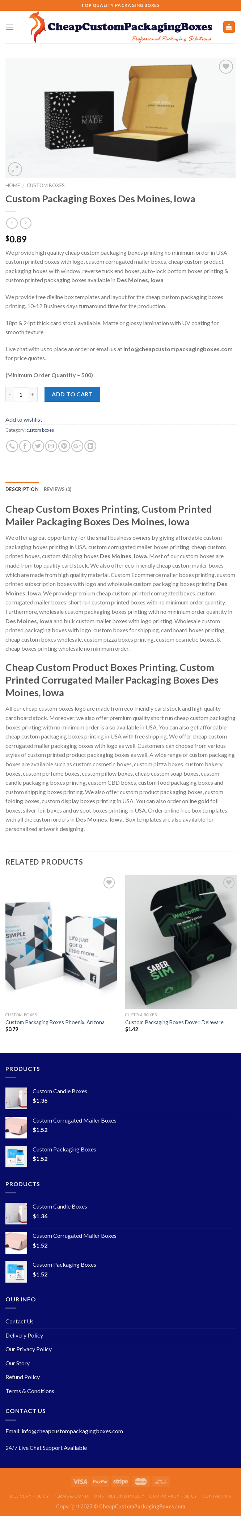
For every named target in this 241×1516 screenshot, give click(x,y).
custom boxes (46, 185)
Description (22, 489)
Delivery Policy (24, 1335)
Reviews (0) (58, 489)
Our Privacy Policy (28, 1348)
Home (12, 185)
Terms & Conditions (29, 1390)
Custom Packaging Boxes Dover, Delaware (174, 1022)
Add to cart (72, 394)
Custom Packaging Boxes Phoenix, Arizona (55, 1022)
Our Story (17, 1363)
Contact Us (19, 1321)
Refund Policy (22, 1376)
